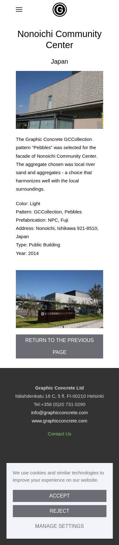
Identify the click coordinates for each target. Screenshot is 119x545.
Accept (59, 495)
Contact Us (59, 433)
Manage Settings (59, 526)
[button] (19, 9)
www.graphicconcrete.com (59, 420)
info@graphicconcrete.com (59, 412)
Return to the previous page (59, 346)
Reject (59, 511)
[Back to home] (59, 9)
